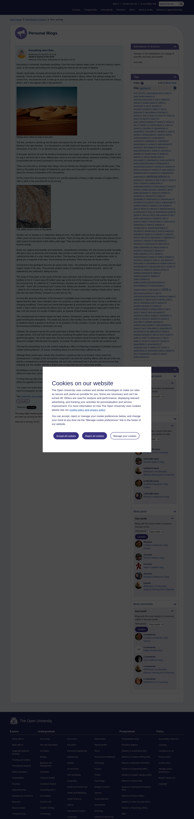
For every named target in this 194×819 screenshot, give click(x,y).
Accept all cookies (66, 436)
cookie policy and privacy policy (87, 410)
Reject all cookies (94, 436)
